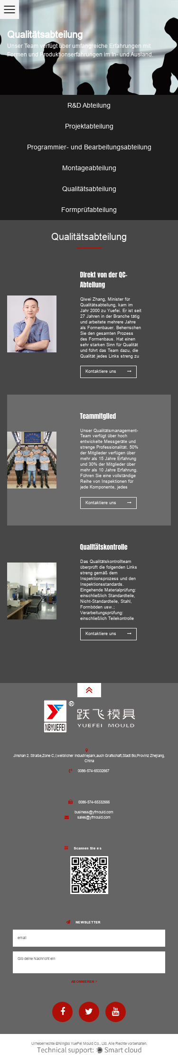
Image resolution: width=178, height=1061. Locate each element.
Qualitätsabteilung (89, 189)
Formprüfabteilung (89, 209)
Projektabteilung (89, 126)
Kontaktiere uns (108, 371)
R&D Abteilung (89, 105)
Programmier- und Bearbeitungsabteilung (89, 147)
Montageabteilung (89, 168)
